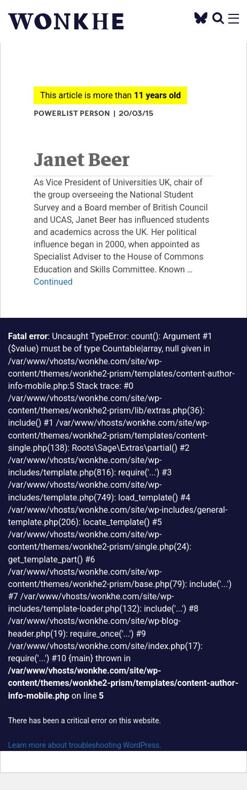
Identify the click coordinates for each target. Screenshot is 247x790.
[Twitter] (201, 17)
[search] (218, 18)
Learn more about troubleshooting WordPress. (84, 745)
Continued (53, 282)
